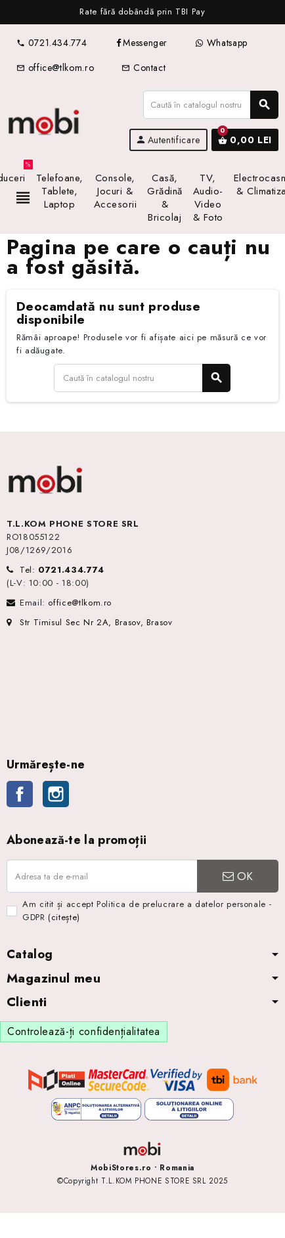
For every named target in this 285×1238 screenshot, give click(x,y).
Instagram (56, 794)
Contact (143, 67)
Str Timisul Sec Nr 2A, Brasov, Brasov (90, 622)
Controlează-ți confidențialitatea (83, 1031)
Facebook (20, 794)
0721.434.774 (51, 42)
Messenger (140, 42)
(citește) (64, 917)
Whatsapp (221, 42)
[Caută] (210, 105)
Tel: (62, 570)
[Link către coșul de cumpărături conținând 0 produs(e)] (244, 140)
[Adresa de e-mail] (102, 876)
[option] (142, 12)
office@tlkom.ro (55, 67)
